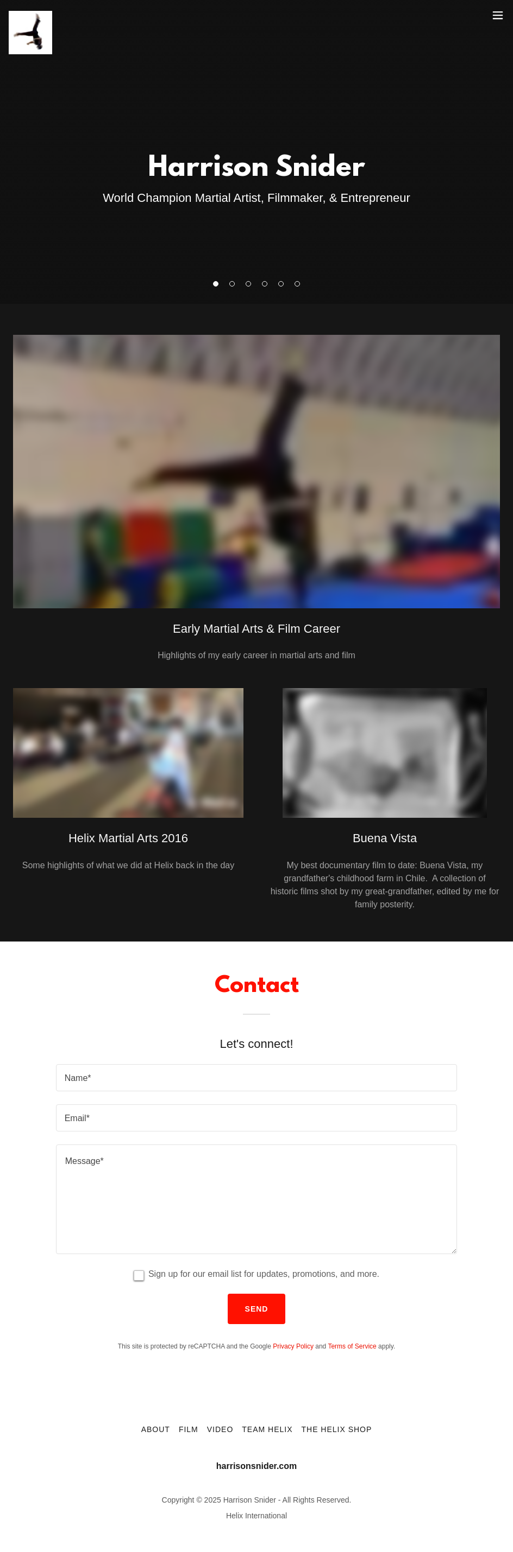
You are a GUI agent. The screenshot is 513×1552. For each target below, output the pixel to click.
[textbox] (257, 1077)
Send (256, 1309)
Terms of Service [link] (352, 1346)
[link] (30, 15)
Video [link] (220, 1429)
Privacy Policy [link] (293, 1346)
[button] (498, 15)
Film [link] (188, 1429)
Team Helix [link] (267, 1429)
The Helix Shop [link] (336, 1429)
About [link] (155, 1429)
